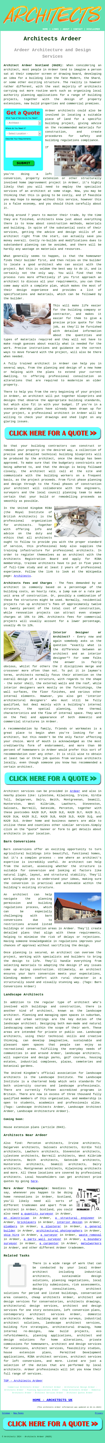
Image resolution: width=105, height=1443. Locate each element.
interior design (69, 1222)
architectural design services (30, 1305)
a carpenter (49, 1243)
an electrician (16, 1218)
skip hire (11, 1235)
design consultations (54, 1288)
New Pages (18, 1413)
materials (28, 339)
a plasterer (51, 1226)
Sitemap (6, 1413)
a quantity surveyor (37, 1213)
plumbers (10, 1226)
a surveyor (49, 1235)
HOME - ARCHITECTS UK (52, 1400)
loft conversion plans (82, 1310)
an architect (35, 191)
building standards (84, 400)
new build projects (68, 1331)
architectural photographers (59, 1230)
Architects (22, 576)
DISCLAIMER (93, 29)
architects (66, 110)
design (80, 458)
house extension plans (27, 1352)
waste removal (90, 1235)
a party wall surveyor (42, 1239)
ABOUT (66, 29)
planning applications (52, 1335)
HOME (45, 29)
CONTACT (78, 29)
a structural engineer (74, 1218)
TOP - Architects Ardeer (23, 1380)
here (34, 1181)
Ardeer (75, 791)
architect (11, 69)
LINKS (55, 29)
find (18, 1143)
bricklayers (26, 1222)
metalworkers (91, 1243)
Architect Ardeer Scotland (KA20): (34, 65)
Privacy (99, 1413)
